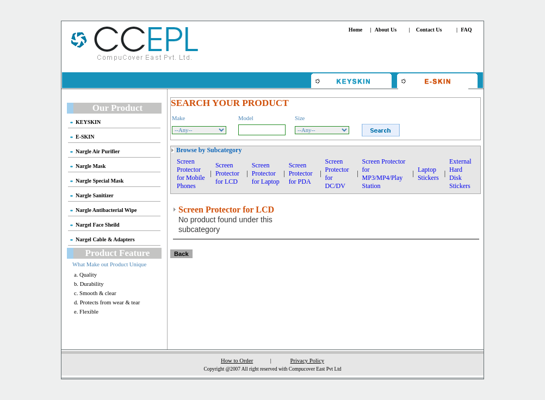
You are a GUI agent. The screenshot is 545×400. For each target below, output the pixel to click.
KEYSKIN (88, 122)
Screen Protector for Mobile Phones (191, 174)
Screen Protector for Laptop (266, 173)
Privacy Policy (307, 361)
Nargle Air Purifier (98, 151)
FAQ (466, 30)
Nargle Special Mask (99, 181)
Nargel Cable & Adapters (105, 239)
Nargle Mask (91, 166)
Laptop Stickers (428, 174)
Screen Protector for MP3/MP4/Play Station (384, 174)
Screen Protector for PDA (301, 173)
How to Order (237, 361)
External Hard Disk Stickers (460, 174)
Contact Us (429, 30)
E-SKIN (85, 137)
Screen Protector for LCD (227, 173)
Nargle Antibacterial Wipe (106, 210)
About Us (386, 30)
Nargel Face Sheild (98, 225)
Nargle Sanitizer (95, 195)
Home (356, 30)
